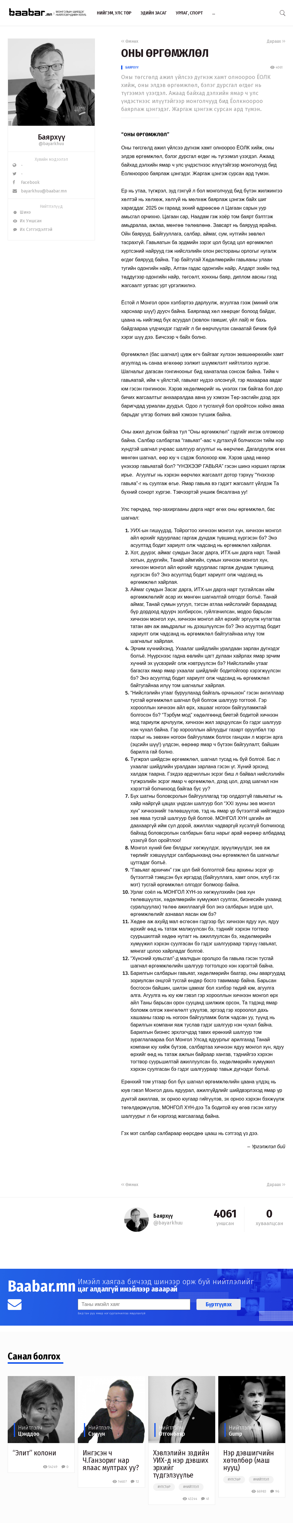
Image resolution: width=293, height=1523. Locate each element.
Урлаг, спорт (189, 13)
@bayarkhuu (51, 143)
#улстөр (164, 1487)
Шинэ (22, 212)
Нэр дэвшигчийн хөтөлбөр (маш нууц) (248, 1460)
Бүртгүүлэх (219, 1304)
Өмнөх (129, 41)
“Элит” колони (34, 1453)
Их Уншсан (27, 221)
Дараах (276, 41)
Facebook (26, 182)
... (213, 13)
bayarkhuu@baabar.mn (40, 191)
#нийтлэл (191, 1487)
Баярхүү (132, 67)
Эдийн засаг (154, 13)
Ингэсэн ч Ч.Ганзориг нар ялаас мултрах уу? (111, 1460)
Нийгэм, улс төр (114, 13)
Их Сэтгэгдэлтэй (32, 229)
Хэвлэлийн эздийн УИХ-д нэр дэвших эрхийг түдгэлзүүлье (181, 1464)
